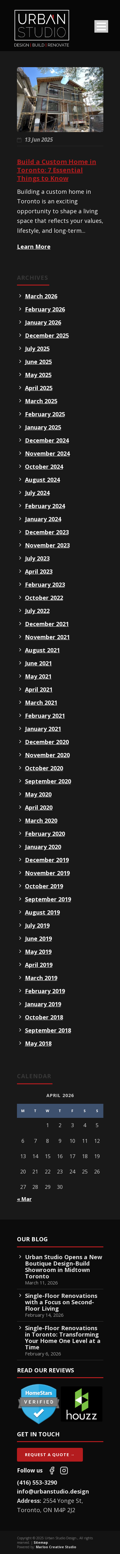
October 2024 (44, 466)
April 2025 (38, 388)
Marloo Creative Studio (56, 1547)
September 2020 (48, 781)
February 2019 (45, 991)
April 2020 (38, 807)
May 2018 (38, 1043)
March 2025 (41, 401)
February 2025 (45, 414)
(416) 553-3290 (37, 1482)
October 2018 (44, 1017)
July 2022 (37, 611)
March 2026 (41, 296)
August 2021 (42, 650)
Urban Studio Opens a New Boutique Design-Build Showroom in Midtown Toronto (63, 1266)
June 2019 (38, 938)
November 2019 (47, 873)
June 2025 (38, 361)
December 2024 (47, 440)
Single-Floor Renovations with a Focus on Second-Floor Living (61, 1302)
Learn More (34, 246)
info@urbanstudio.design (53, 1491)
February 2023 (45, 584)
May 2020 (38, 794)
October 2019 (44, 886)
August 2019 (42, 912)
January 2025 (43, 427)
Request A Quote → (50, 1454)
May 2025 (38, 375)
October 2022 (44, 597)
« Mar (24, 1199)
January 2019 (43, 1004)
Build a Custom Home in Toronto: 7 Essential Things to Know (56, 170)
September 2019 (48, 899)
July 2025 (37, 348)
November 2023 (47, 545)
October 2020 (44, 768)
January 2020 (43, 847)
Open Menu (101, 26)
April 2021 (38, 689)
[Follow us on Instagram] (64, 1470)
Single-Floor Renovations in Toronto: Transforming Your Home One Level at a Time (62, 1337)
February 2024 (45, 506)
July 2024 (37, 493)
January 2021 (43, 729)
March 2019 (41, 978)
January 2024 (43, 519)
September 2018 (48, 1030)
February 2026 (45, 309)
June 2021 (38, 663)
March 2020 (41, 820)
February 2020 (45, 833)
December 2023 (47, 532)
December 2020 (47, 742)
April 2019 (38, 965)
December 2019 (47, 860)
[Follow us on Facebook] (52, 1470)
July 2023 (37, 558)
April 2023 (38, 571)
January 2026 (43, 322)
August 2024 (42, 479)
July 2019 (37, 925)
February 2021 (45, 715)
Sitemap (41, 1542)
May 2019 (38, 951)
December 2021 (47, 624)
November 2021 (47, 637)
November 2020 (47, 755)
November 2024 (47, 453)
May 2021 (38, 676)
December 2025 (47, 335)
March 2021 (41, 702)
